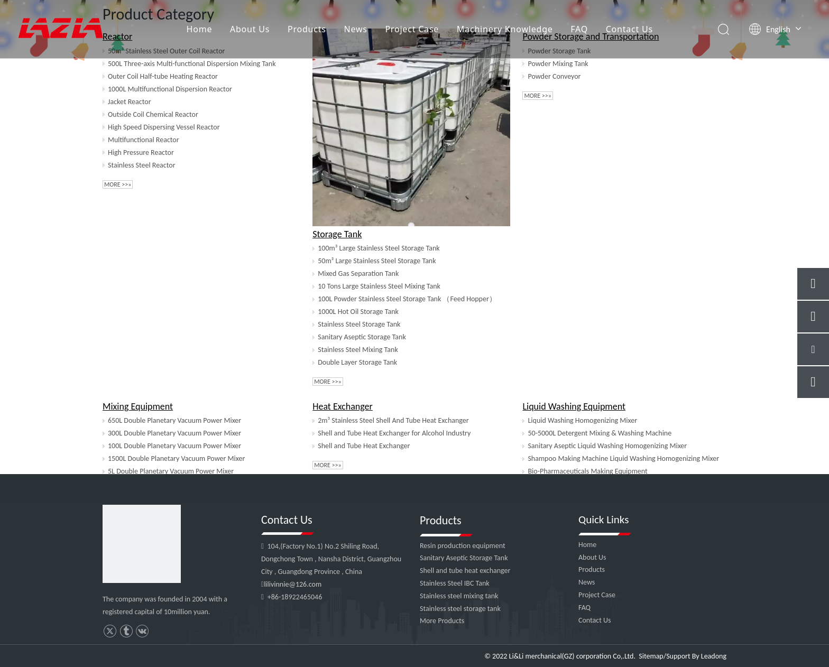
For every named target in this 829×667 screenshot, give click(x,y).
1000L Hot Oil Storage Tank (358, 311)
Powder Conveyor (554, 76)
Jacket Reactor (129, 101)
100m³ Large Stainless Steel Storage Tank (378, 248)
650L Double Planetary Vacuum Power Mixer (174, 420)
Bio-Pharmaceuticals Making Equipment (587, 471)
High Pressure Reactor (141, 152)
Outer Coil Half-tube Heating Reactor (163, 76)
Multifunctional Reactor (143, 139)
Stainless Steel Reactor (142, 165)
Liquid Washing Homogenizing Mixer (582, 420)
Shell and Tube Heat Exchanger (364, 445)
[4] (142, 544)
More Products (442, 620)
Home (200, 29)
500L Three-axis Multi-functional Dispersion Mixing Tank (192, 63)
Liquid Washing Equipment (573, 406)
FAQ (579, 29)
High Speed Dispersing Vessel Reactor (164, 127)
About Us (250, 29)
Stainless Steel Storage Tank (359, 324)
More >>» (117, 184)
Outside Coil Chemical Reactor (153, 114)
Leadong (713, 656)
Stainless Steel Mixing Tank (358, 349)
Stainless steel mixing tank (459, 595)
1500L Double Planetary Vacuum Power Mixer (176, 458)
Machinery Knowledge (505, 29)
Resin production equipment (462, 545)
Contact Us (629, 29)
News (355, 29)
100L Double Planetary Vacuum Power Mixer (174, 445)
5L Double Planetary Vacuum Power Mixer (171, 471)
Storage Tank (337, 234)
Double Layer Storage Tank (357, 362)
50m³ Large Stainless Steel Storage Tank (377, 260)
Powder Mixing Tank (558, 63)
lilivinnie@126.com (292, 584)
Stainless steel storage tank (460, 608)
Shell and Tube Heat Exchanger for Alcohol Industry (394, 433)
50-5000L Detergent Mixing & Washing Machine (599, 433)
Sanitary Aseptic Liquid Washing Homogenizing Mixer (607, 445)
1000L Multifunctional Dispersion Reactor (170, 89)
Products (307, 29)
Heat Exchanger (342, 406)
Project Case (412, 29)
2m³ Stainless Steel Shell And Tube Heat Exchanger (393, 420)
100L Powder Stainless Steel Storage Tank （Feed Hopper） (407, 298)
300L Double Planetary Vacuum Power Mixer (174, 433)
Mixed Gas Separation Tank (358, 273)
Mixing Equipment (138, 406)
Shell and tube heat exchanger (465, 570)
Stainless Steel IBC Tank (455, 583)
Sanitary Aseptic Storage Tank (362, 336)
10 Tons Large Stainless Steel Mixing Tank (379, 286)
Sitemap (651, 656)
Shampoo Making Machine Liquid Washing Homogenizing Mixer (623, 458)
